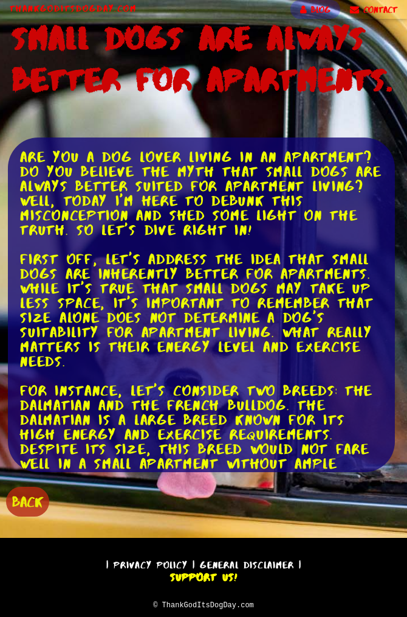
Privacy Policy (151, 563)
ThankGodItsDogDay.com (73, 8)
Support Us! (203, 575)
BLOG (315, 9)
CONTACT (373, 9)
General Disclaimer (247, 563)
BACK (27, 500)
